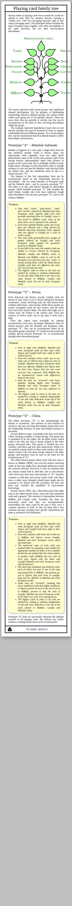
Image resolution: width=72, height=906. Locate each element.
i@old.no (42, 629)
